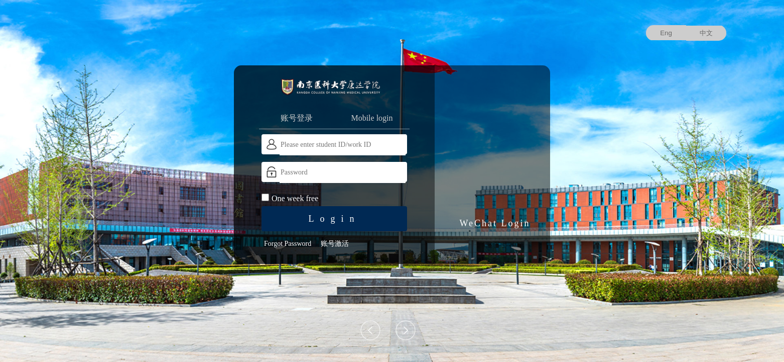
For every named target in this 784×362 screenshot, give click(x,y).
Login (334, 219)
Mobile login (372, 118)
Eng (666, 33)
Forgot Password (287, 243)
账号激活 (335, 243)
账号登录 (297, 118)
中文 (706, 33)
